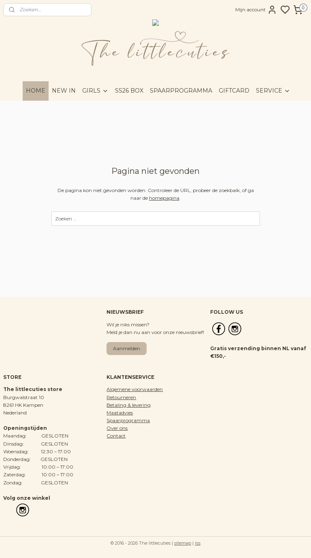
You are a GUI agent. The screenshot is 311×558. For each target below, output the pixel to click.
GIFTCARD (234, 90)
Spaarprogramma (128, 420)
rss (197, 543)
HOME (35, 90)
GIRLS (95, 90)
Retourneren (121, 397)
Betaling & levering (129, 405)
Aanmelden (126, 348)
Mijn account (256, 10)
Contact (116, 436)
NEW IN (64, 90)
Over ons (117, 428)
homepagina (164, 198)
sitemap (182, 543)
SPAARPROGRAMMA (181, 90)
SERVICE (273, 90)
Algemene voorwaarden (135, 389)
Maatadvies (120, 413)
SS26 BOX (129, 90)
